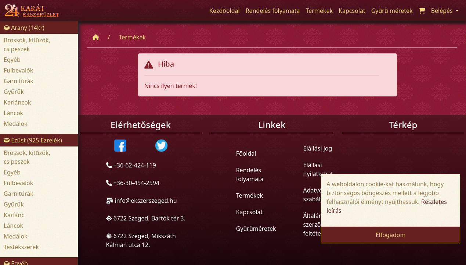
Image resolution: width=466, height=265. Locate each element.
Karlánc (14, 215)
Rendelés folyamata (250, 174)
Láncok (13, 113)
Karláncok (17, 102)
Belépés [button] (442, 11)
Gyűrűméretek (256, 229)
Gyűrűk (14, 92)
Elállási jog (317, 148)
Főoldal (246, 153)
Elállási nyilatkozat (318, 169)
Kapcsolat (249, 212)
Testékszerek (21, 247)
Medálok (16, 124)
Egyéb (12, 60)
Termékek (132, 37)
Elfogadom (391, 235)
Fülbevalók (18, 70)
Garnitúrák (18, 81)
